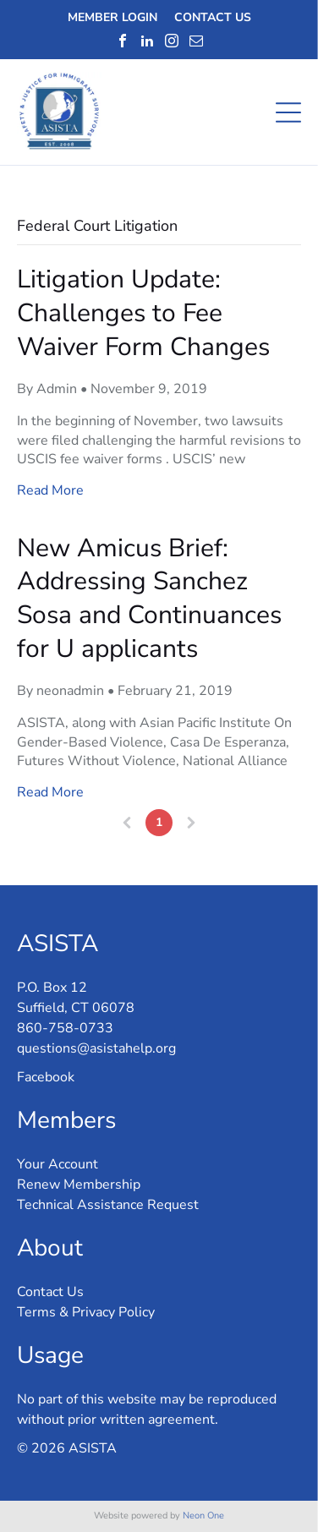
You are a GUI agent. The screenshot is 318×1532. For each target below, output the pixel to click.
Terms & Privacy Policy (86, 1312)
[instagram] (172, 40)
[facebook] (122, 40)
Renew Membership (78, 1184)
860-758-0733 (65, 1028)
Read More (50, 490)
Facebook (45, 1077)
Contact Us (50, 1292)
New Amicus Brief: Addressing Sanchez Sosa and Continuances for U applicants (149, 598)
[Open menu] (288, 112)
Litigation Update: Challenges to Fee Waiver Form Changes (143, 313)
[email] (196, 40)
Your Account (57, 1164)
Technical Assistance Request (108, 1205)
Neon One (203, 1515)
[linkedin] (147, 40)
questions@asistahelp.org (96, 1048)
